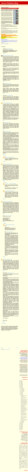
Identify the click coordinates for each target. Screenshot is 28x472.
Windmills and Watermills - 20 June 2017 (24, 396)
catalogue (20, 451)
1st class (21, 444)
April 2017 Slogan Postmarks (24, 409)
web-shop (22, 361)
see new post (15, 37)
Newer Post (2, 347)
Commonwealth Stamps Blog (7, 40)
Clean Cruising (14, 30)
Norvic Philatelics (24, 359)
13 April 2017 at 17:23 (9, 259)
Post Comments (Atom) (7, 349)
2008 (20, 429)
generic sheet (21, 455)
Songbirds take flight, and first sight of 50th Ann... (24, 413)
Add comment (3, 323)
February (22, 421)
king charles (24, 456)
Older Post (17, 347)
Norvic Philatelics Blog (9, 3)
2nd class (24, 446)
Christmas (20, 447)
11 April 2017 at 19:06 (11, 157)
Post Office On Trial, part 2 (24, 438)
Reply (4, 53)
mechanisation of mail (22, 459)
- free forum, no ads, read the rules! (24, 436)
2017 (20, 387)
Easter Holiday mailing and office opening (24, 410)
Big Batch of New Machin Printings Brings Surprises (24, 401)
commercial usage (25, 451)
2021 (20, 384)
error (23, 453)
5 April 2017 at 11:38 (10, 55)
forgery (25, 454)
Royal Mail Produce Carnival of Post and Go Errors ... (24, 399)
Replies (5, 182)
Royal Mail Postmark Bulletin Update (23, 406)
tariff (26, 467)
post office (25, 461)
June (21, 393)
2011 (20, 427)
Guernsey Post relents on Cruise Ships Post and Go (24, 404)
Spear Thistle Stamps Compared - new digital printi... (24, 398)
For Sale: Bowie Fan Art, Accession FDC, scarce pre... (24, 415)
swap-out (23, 467)
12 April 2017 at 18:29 (8, 215)
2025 (20, 381)
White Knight (5, 55)
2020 (20, 385)
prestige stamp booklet (24, 463)
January (22, 422)
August (22, 391)
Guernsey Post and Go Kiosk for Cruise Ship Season (8, 8)
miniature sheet (21, 460)
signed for (22, 464)
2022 (20, 383)
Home (9, 347)
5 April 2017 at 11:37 (10, 48)
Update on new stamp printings (23, 418)
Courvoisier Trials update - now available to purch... (24, 417)
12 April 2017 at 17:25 (9, 201)
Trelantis (6, 157)
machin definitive (23, 457)
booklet (22, 449)
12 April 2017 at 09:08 (12, 183)
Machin (26, 447)
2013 (20, 425)
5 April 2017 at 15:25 (10, 95)
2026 (20, 380)
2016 (20, 423)
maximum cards (24, 458)
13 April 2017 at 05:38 (11, 224)
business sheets (22, 450)
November (22, 389)
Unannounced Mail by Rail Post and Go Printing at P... (24, 402)
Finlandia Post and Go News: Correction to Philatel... (24, 408)
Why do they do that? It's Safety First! (23, 405)
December (22, 388)
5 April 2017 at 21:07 (7, 122)
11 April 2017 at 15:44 (7, 131)
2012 (20, 426)
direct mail (20, 453)
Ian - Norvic (6, 183)
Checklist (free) (24, 439)
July (21, 392)
